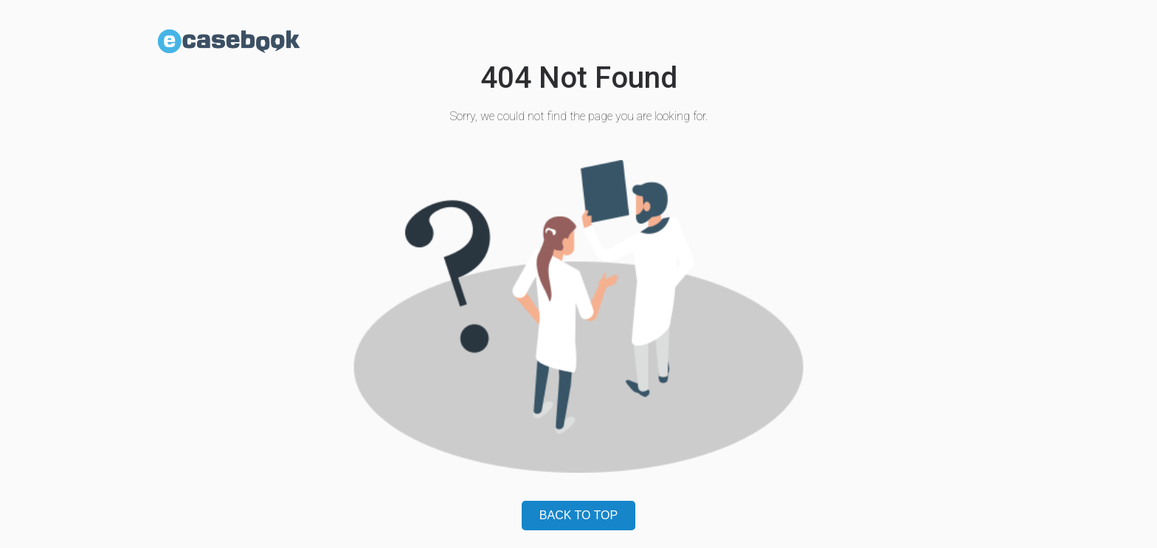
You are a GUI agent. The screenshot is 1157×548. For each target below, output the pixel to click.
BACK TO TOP (578, 515)
